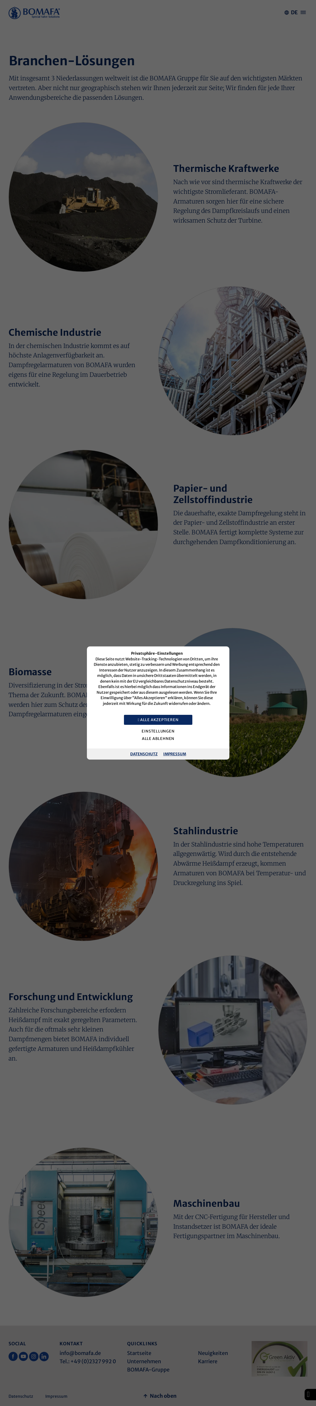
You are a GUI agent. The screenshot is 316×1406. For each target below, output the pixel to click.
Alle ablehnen (158, 738)
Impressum (174, 754)
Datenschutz (144, 754)
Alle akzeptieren (158, 719)
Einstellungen (158, 731)
